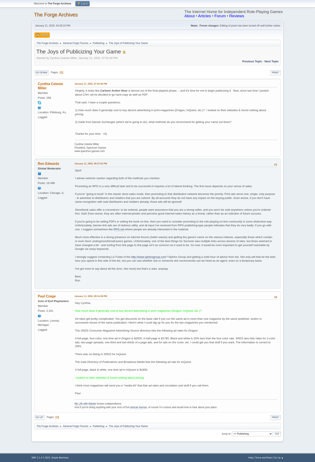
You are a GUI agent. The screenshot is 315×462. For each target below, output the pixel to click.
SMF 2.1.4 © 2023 (41, 457)
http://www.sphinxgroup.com (148, 256)
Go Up (39, 417)
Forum (220, 16)
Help (250, 457)
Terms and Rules (263, 457)
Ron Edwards (48, 163)
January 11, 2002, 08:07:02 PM (91, 163)
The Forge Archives (56, 14)
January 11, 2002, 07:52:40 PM (91, 84)
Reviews (236, 16)
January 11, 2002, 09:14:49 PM (91, 296)
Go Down (41, 72)
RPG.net (119, 229)
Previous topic (252, 61)
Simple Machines (59, 457)
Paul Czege (47, 296)
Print (275, 72)
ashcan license (138, 407)
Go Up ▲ (279, 457)
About (189, 16)
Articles (204, 16)
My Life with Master (85, 403)
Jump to (226, 433)
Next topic (272, 61)
